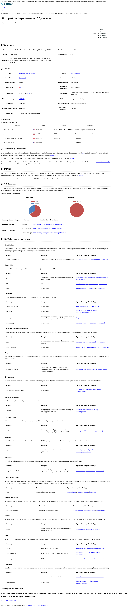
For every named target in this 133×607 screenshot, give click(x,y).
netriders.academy (81, 391)
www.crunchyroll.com (82, 306)
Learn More (4, 7)
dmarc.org (81, 175)
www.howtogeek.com (93, 310)
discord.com (92, 492)
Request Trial (12, 600)
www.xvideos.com (81, 288)
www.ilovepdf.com (81, 347)
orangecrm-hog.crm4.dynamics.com (85, 277)
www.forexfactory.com (82, 284)
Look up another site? (9, 23)
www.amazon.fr (100, 471)
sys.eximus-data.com (82, 492)
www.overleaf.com (81, 548)
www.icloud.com (91, 323)
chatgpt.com (79, 317)
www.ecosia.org (37, 232)
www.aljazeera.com (103, 431)
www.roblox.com (80, 471)
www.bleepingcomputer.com (83, 452)
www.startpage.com (94, 306)
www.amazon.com (78, 510)
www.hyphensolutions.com (83, 431)
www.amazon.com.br (89, 510)
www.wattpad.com (81, 369)
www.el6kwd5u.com (39, 228)
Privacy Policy (32, 605)
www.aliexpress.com (92, 581)
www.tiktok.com (80, 552)
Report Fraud (4, 10)
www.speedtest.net (48, 232)
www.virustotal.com (81, 259)
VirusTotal (28, 93)
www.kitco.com (104, 558)
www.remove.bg (59, 224)
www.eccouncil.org (81, 310)
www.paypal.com (104, 347)
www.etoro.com (102, 369)
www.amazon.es (100, 510)
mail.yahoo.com (80, 279)
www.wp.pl (94, 431)
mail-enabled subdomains (103, 162)
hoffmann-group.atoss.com (93, 529)
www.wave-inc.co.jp (92, 409)
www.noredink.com (92, 369)
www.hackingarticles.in (82, 558)
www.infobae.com (58, 228)
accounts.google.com (102, 277)
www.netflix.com (71, 492)
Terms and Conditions (42, 605)
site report (71, 158)
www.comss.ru (103, 284)
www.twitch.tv (80, 577)
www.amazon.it (101, 342)
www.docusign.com (81, 409)
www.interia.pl (101, 323)
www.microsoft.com (81, 583)
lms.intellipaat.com (95, 389)
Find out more (4, 600)
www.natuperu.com (81, 411)
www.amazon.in (80, 342)
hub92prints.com (75, 73)
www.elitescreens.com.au (83, 389)
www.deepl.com (91, 548)
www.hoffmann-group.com (93, 552)
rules (83, 153)
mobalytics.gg (100, 548)
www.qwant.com (100, 288)
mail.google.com (80, 529)
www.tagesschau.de (90, 450)
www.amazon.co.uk (90, 342)
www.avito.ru (49, 228)
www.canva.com (80, 554)
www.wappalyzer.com (60, 232)
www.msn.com (99, 577)
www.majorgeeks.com (39, 224)
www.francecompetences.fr (83, 312)
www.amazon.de (90, 471)
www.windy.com (92, 259)
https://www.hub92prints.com (27, 73)
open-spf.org (53, 155)
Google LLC (22, 78)
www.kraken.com (94, 558)
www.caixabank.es (81, 323)
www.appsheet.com (102, 259)
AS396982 (21, 99)
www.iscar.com (50, 224)
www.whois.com (93, 284)
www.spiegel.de (80, 450)
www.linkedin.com (89, 577)
